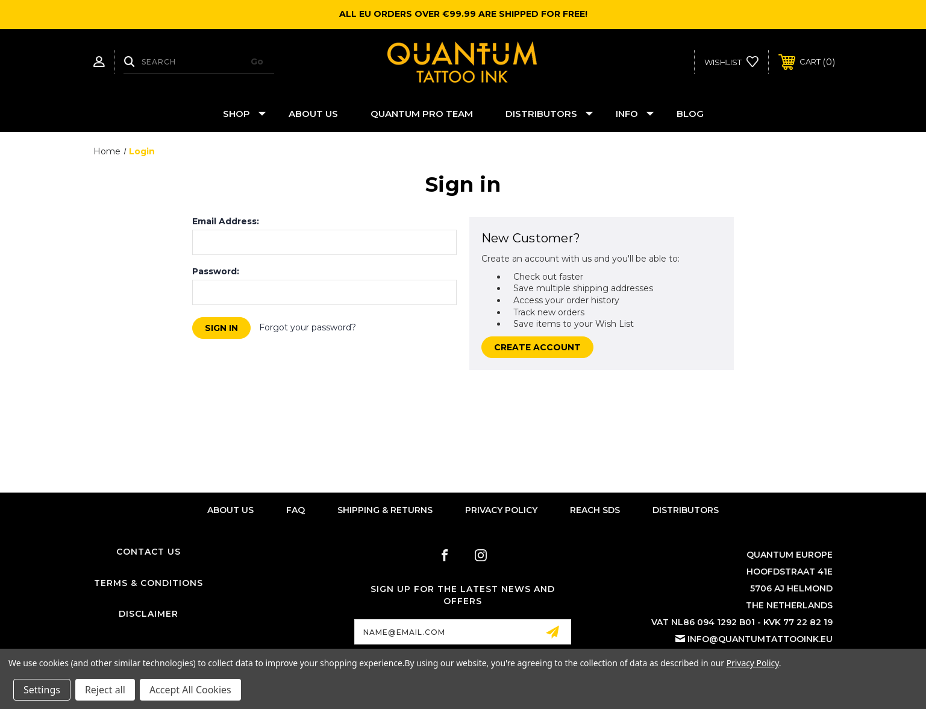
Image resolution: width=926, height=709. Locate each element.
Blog (690, 113)
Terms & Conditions (148, 583)
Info (635, 113)
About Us (313, 113)
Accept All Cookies (190, 689)
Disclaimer (148, 613)
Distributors (549, 113)
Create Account (537, 347)
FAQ (295, 510)
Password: (215, 271)
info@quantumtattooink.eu (760, 639)
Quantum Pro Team (422, 113)
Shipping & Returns (385, 510)
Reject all (105, 689)
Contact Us (148, 551)
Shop (244, 113)
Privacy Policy (501, 510)
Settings (41, 689)
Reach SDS (595, 510)
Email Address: (225, 221)
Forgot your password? (307, 327)
